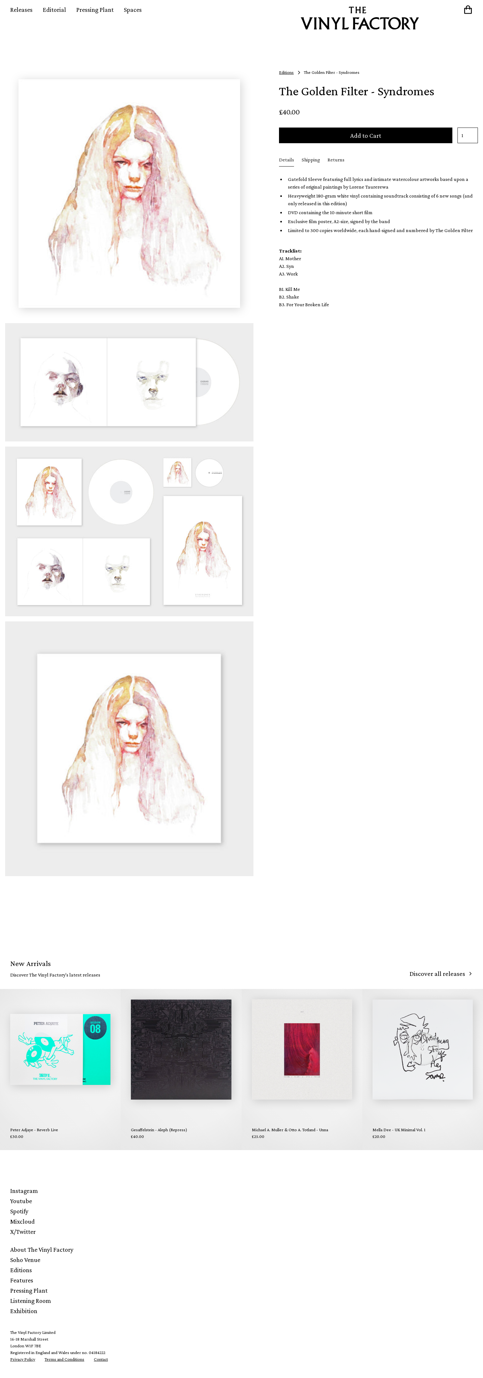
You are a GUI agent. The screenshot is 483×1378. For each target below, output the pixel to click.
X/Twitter (23, 1231)
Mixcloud (22, 1221)
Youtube (21, 1200)
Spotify (19, 1211)
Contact (101, 1359)
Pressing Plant (95, 9)
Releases (21, 9)
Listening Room (30, 1300)
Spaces (133, 9)
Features (21, 1280)
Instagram (24, 1190)
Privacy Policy (22, 1359)
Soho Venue (25, 1259)
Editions (21, 1269)
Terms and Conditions (64, 1359)
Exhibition (23, 1310)
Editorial (54, 9)
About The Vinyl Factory (41, 1249)
